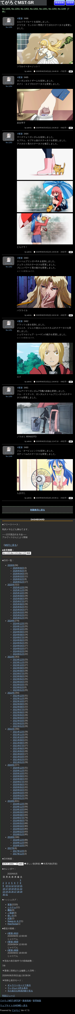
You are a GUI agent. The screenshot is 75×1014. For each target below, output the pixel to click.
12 (12, 886)
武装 (10, 918)
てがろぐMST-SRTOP (10, 1000)
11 (9, 886)
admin (29, 71)
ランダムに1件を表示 (18, 988)
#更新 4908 (13, 950)
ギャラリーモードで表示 (19, 985)
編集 (70, 71)
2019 (11, 801)
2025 (11, 585)
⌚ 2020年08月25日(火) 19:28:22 (45, 128)
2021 (11, 729)
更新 (10, 904)
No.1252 (9, 267)
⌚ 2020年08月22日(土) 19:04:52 (45, 382)
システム (12, 907)
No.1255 (9, 27)
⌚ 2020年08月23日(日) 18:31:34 (45, 315)
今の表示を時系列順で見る (20, 991)
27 (15, 892)
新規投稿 (59, 2)
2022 (11, 693)
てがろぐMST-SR (17, 2)
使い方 (11, 916)
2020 (11, 765)
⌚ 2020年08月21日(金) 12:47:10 (45, 441)
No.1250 (9, 396)
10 (7, 886)
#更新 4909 (13, 942)
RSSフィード (8, 996)
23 (4, 892)
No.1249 (9, 456)
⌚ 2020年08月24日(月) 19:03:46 (45, 252)
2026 (11, 565)
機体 (10, 910)
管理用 (70, 2)
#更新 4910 (13, 933)
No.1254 (9, 86)
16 (4, 889)
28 (18, 892)
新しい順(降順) (32, 864)
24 (7, 892)
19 (12, 889)
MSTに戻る (11, 545)
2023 (11, 657)
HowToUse (13, 924)
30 (4, 895)
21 (18, 889)
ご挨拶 (11, 913)
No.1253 (9, 142)
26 (12, 892)
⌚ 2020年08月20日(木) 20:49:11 (45, 498)
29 (21, 892)
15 (21, 886)
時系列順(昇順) (49, 864)
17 (7, 889)
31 (7, 895)
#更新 (20, 18)
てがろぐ (16, 1010)
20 (15, 889)
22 (21, 889)
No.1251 (9, 330)
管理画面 (37, 1000)
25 (9, 892)
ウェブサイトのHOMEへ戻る (13, 1005)
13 (15, 886)
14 (18, 886)
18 (9, 889)
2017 (11, 848)
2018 (11, 837)
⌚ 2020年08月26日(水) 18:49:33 (45, 71)
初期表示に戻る (37, 510)
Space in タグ (14, 921)
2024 (11, 621)
